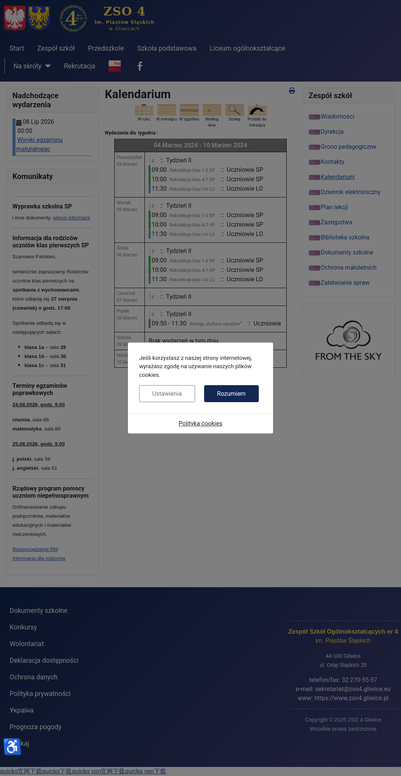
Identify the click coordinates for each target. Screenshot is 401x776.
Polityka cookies (201, 423)
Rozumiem (231, 393)
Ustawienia (167, 393)
